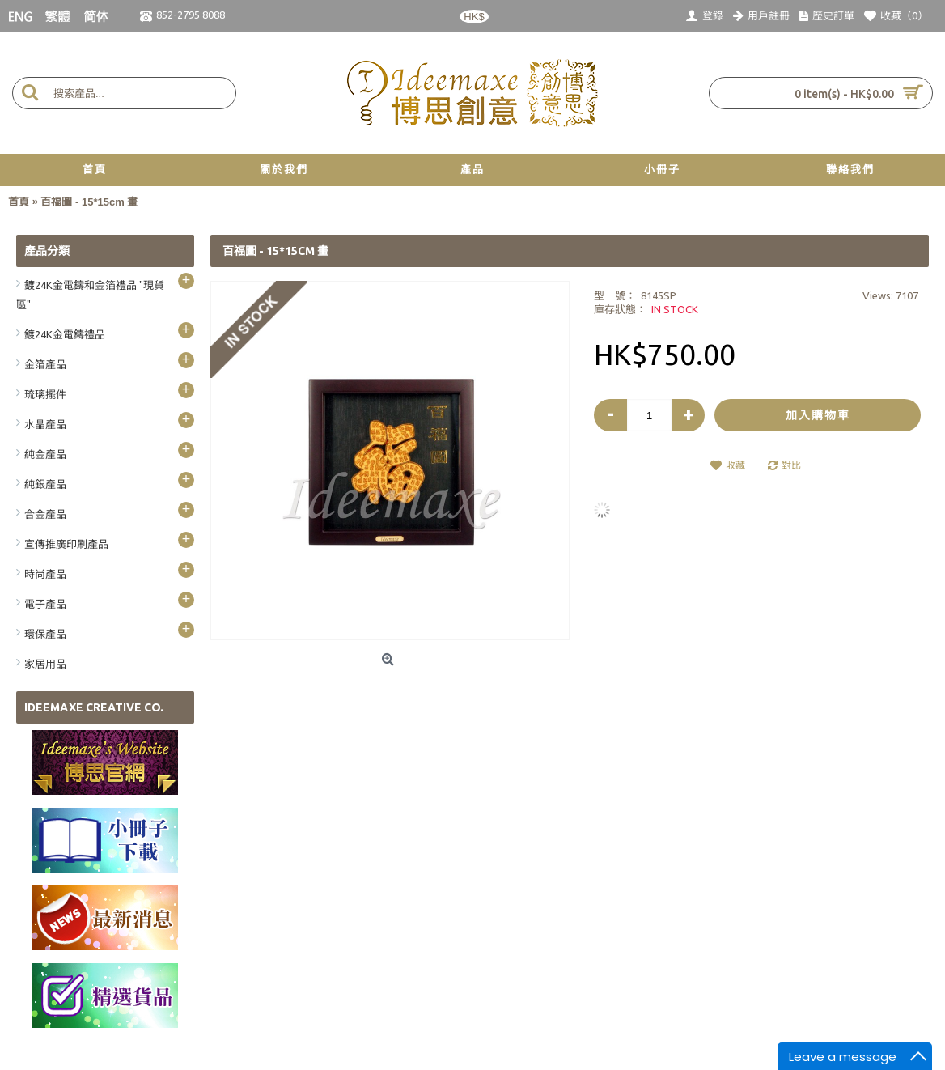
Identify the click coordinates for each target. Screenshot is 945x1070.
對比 (791, 465)
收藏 (735, 465)
